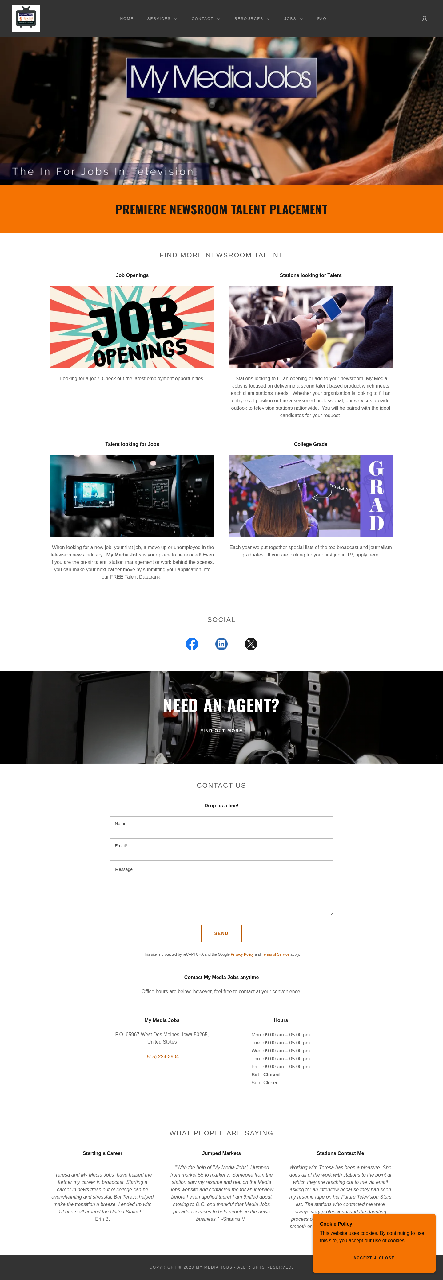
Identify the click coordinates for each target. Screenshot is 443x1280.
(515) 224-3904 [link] (162, 1056)
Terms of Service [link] (275, 954)
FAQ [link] (322, 19)
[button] (160, 18)
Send (221, 933)
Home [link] (127, 19)
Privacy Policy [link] (242, 954)
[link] (26, 18)
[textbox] (221, 823)
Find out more (221, 730)
